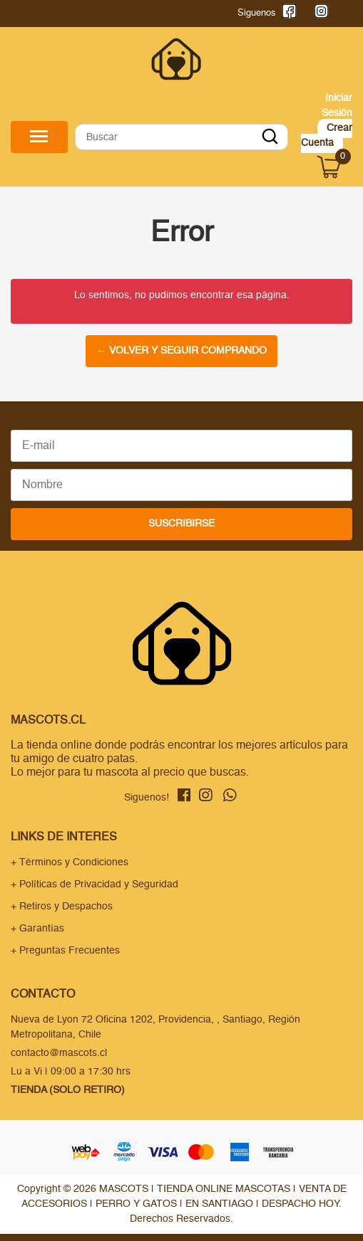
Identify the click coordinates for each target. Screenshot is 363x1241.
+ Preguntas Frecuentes (65, 951)
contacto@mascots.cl (59, 1053)
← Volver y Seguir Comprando (181, 351)
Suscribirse (181, 524)
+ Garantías (37, 929)
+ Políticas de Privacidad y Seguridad (94, 884)
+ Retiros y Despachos (62, 907)
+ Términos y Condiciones (69, 862)
